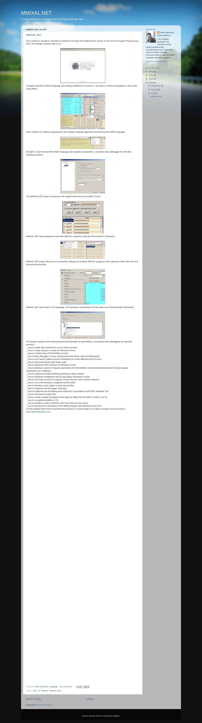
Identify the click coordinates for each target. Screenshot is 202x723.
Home (90, 699)
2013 (151, 71)
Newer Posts (33, 699)
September (156, 86)
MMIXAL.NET (36, 13)
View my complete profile (156, 61)
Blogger (116, 716)
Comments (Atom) (45, 705)
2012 (151, 75)
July (153, 93)
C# (39, 691)
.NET (35, 691)
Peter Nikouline (167, 33)
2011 (151, 79)
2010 (151, 83)
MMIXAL (45, 691)
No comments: (66, 687)
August (154, 89)
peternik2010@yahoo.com (38, 412)
